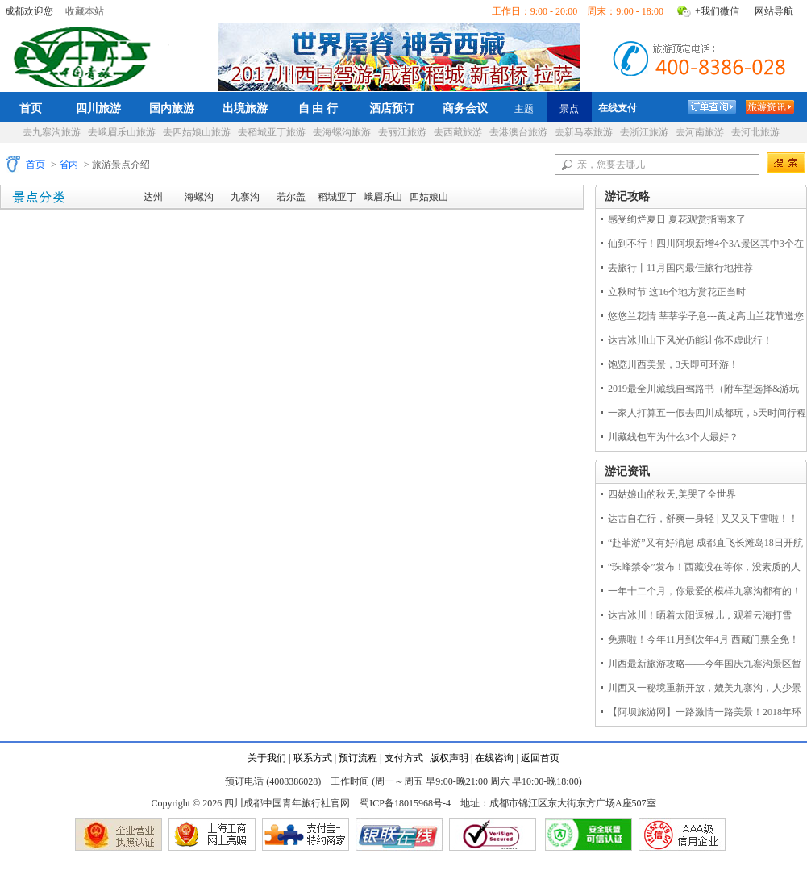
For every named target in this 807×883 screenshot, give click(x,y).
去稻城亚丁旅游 (272, 132)
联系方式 (312, 758)
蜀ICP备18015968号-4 (405, 803)
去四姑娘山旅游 (197, 132)
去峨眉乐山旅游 (122, 132)
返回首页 (540, 758)
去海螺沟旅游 (342, 132)
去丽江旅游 (402, 132)
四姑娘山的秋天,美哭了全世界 (672, 494)
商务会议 (465, 108)
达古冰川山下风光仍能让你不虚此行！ (690, 340)
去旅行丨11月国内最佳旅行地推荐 (680, 267)
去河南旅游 (700, 132)
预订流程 (358, 758)
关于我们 (267, 758)
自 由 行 (318, 108)
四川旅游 (98, 108)
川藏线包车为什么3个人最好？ (673, 437)
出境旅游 (245, 108)
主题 (524, 109)
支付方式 (404, 758)
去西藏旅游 (458, 132)
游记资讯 (627, 471)
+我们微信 (717, 11)
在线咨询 (494, 758)
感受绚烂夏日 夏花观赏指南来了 (677, 219)
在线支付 (617, 108)
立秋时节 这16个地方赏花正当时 (677, 292)
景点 (569, 109)
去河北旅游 (755, 132)
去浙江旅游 (644, 132)
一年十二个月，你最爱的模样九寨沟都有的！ (704, 591)
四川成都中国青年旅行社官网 (85, 55)
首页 (30, 108)
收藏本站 (84, 11)
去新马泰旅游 (584, 132)
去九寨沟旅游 (52, 132)
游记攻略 (627, 196)
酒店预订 (391, 108)
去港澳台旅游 (518, 132)
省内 (68, 164)
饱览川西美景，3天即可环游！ (673, 364)
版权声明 (449, 758)
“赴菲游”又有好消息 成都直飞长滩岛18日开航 (705, 542)
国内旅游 (171, 108)
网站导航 (774, 11)
